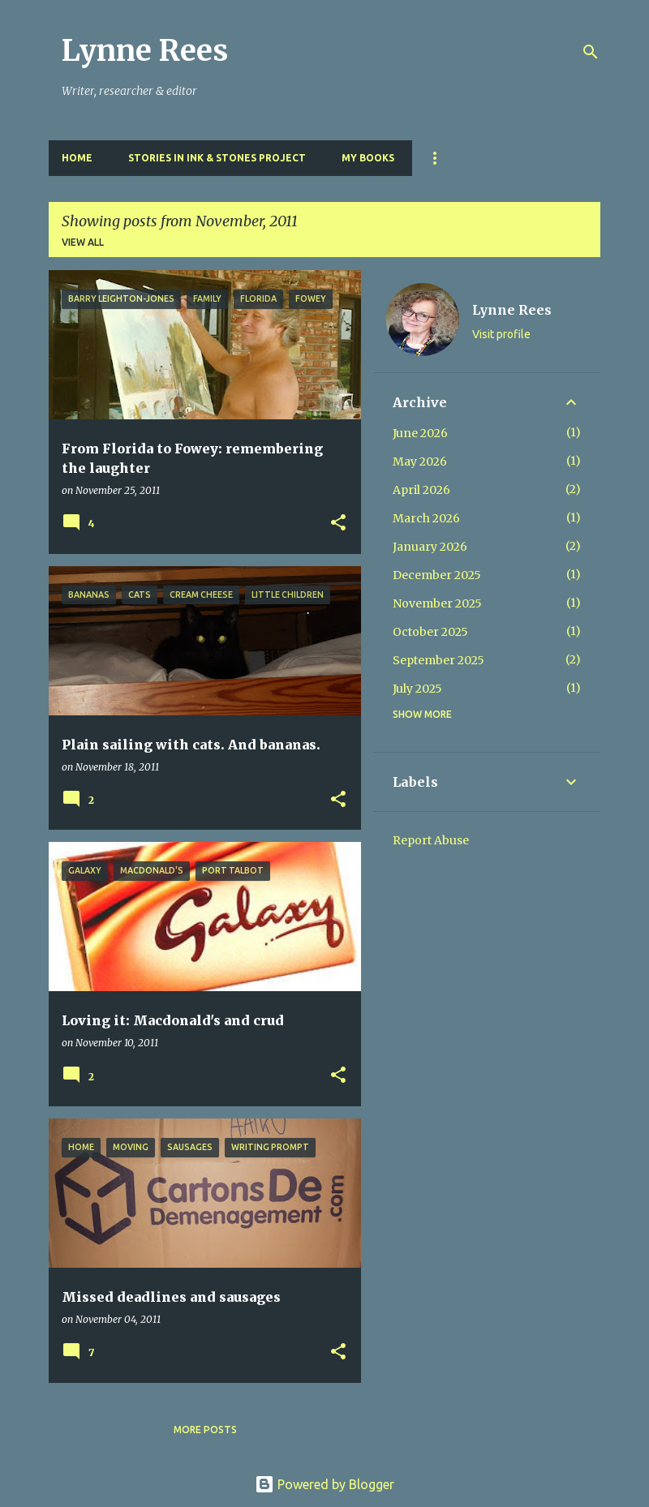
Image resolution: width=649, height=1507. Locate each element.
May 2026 (420, 461)
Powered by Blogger (324, 1484)
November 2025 (437, 603)
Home (77, 157)
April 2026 (421, 490)
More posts (205, 1429)
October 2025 (430, 632)
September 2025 (438, 660)
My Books (368, 157)
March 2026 (426, 518)
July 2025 (417, 688)
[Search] (590, 51)
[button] (338, 524)
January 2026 (430, 546)
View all (83, 242)
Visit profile (501, 334)
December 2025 (437, 575)
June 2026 (420, 433)
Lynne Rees (145, 50)
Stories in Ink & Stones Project (217, 157)
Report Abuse (431, 840)
